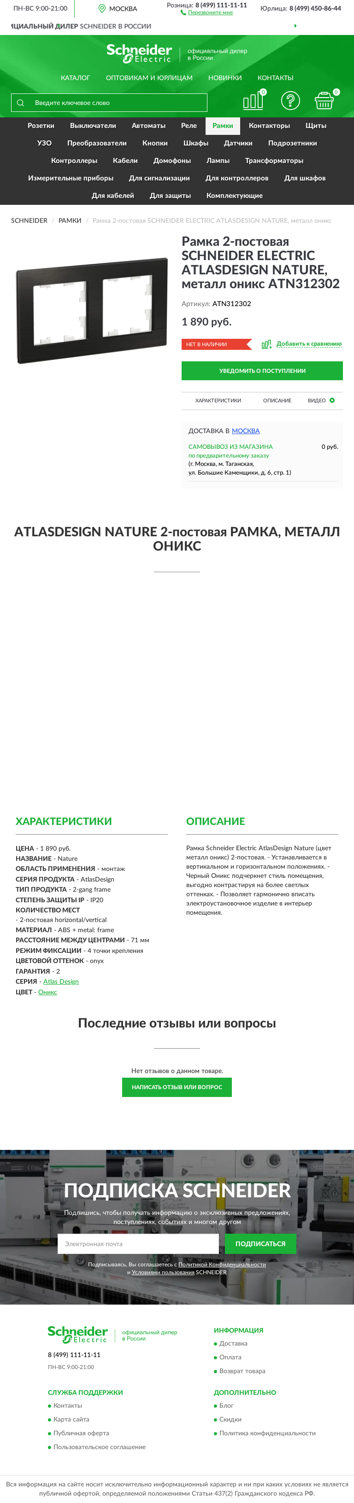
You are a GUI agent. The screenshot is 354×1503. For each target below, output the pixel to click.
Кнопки (155, 143)
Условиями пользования (163, 1272)
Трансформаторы (274, 160)
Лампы (218, 160)
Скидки (230, 1420)
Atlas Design (61, 982)
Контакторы (269, 125)
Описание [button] (277, 400)
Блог (226, 1406)
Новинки (225, 78)
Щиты (316, 125)
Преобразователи (97, 143)
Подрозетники (292, 143)
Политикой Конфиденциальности (222, 1264)
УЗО (44, 143)
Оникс (47, 992)
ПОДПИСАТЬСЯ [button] (261, 1244)
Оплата (230, 1357)
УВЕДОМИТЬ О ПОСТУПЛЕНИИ (262, 371)
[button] (207, 12)
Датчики (238, 143)
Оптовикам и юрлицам (149, 78)
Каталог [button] (75, 78)
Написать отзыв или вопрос (177, 1087)
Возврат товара (242, 1371)
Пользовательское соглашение (99, 1448)
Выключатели (93, 125)
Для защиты (170, 195)
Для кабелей (113, 195)
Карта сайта (71, 1420)
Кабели (125, 160)
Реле (189, 125)
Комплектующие (234, 195)
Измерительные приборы (70, 178)
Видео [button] (321, 400)
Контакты (276, 78)
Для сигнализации (159, 178)
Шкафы (195, 143)
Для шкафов (305, 178)
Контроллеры (74, 160)
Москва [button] (246, 431)
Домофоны (172, 160)
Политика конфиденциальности (267, 1434)
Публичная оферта (81, 1434)
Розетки (41, 125)
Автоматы (148, 125)
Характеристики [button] (218, 400)
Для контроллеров (237, 178)
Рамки (222, 125)
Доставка (233, 1344)
